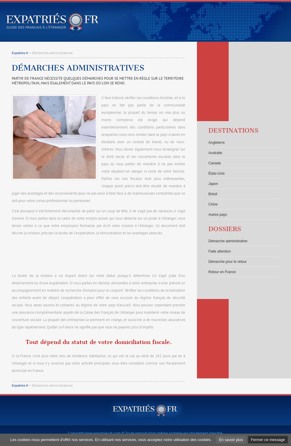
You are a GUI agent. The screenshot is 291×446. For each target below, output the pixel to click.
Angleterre (216, 143)
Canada (214, 163)
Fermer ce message (268, 439)
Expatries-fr (20, 53)
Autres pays (217, 215)
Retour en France (222, 272)
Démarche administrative (227, 241)
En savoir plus (231, 439)
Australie (215, 153)
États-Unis (216, 173)
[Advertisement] (98, 255)
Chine (213, 204)
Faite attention (219, 251)
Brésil (212, 194)
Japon (213, 184)
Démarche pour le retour (227, 262)
